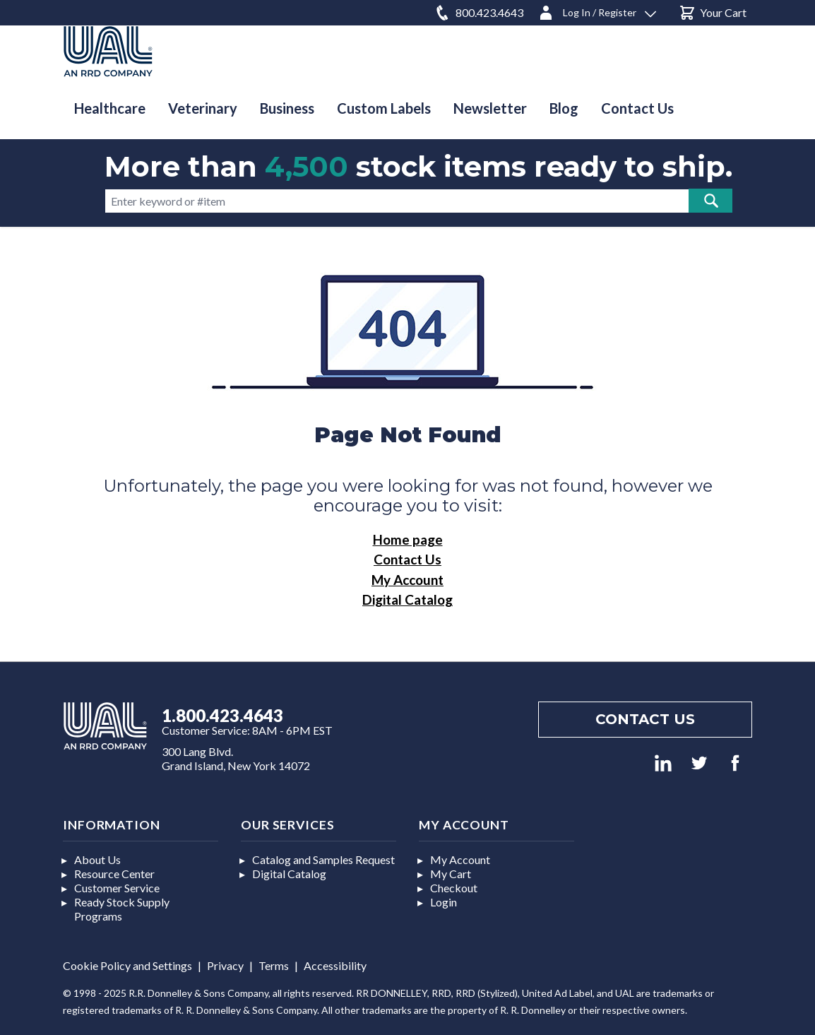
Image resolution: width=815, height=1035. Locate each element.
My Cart (450, 873)
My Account (407, 580)
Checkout (453, 887)
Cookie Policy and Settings (127, 965)
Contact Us (407, 559)
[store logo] (108, 51)
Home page (408, 539)
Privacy (225, 965)
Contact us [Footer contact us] (645, 719)
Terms (273, 965)
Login (443, 902)
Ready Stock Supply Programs (121, 909)
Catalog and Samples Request (323, 859)
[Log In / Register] (596, 10)
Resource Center (114, 873)
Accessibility (335, 965)
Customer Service (117, 887)
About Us (97, 859)
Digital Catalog (407, 599)
